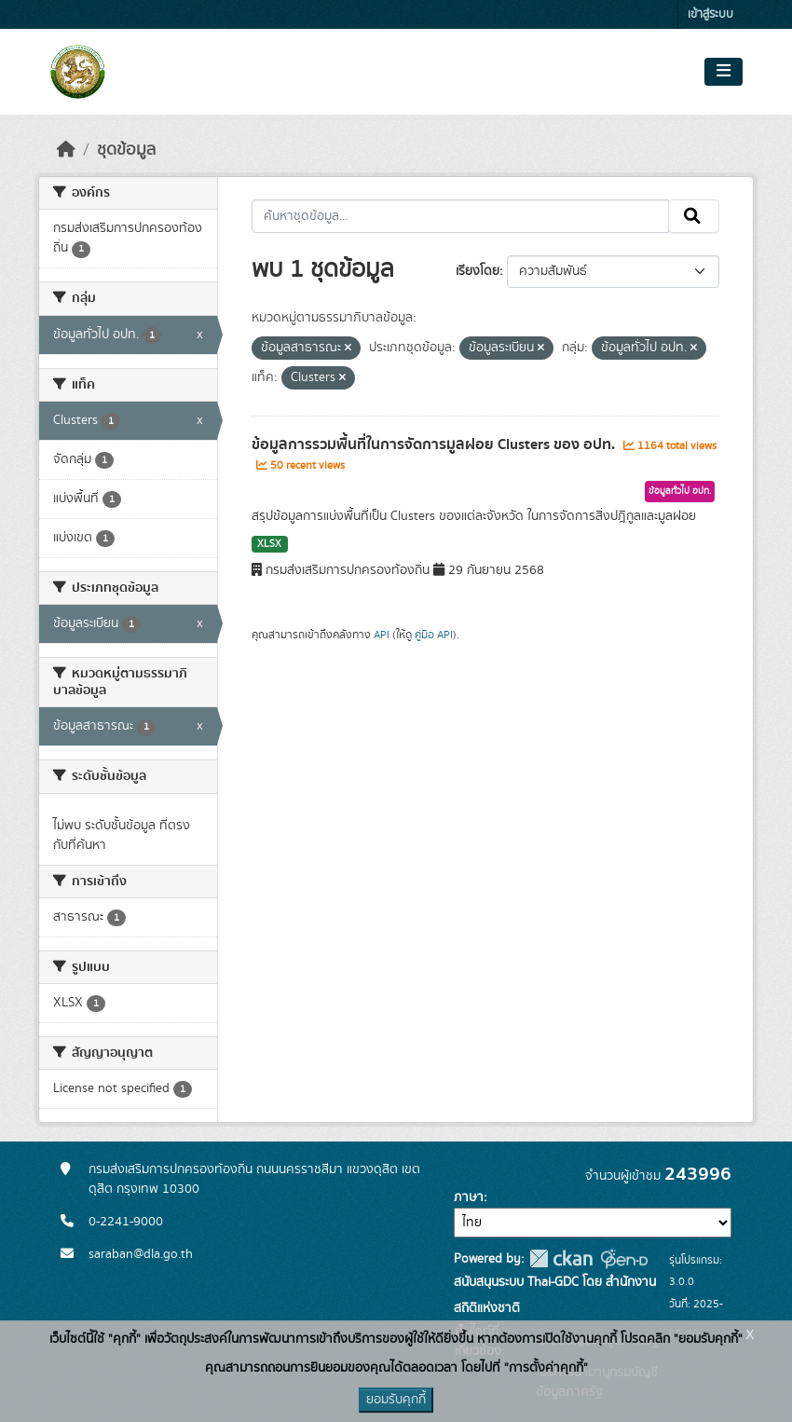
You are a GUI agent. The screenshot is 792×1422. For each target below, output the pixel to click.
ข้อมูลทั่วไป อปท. (680, 491)
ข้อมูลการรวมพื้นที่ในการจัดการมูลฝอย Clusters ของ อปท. (435, 444)
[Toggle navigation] (723, 72)
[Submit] (693, 216)
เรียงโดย (477, 271)
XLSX (269, 544)
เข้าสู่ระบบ (710, 14)
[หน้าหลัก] (66, 150)
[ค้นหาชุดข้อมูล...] (461, 216)
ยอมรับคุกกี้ (396, 1399)
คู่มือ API (434, 634)
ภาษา (469, 1197)
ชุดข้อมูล (126, 150)
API (381, 634)
